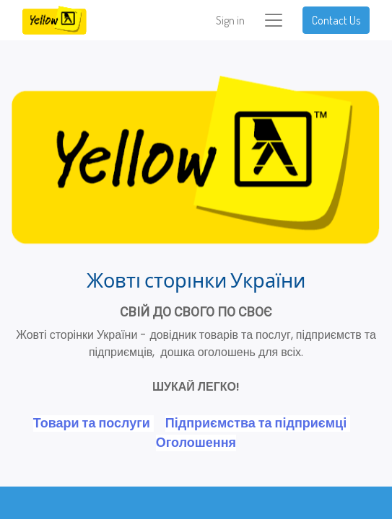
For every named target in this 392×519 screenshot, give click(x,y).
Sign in (230, 20)
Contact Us (336, 20)
